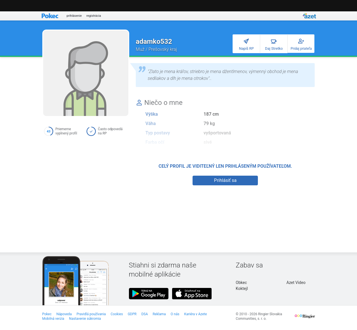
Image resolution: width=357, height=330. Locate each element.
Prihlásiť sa (225, 180)
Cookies (117, 314)
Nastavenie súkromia (85, 319)
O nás (175, 314)
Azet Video (296, 282)
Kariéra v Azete (195, 314)
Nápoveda (64, 314)
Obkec (241, 282)
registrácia (93, 16)
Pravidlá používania (91, 314)
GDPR (132, 314)
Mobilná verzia (53, 319)
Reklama (159, 314)
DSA (144, 314)
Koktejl (242, 288)
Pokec (47, 314)
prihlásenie (74, 16)
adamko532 (154, 41)
